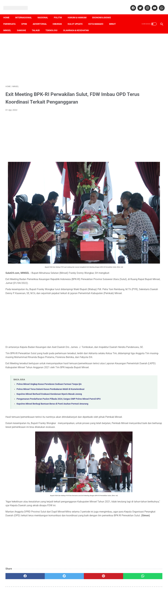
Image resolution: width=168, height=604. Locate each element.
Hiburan (59, 19)
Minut (114, 19)
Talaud (38, 25)
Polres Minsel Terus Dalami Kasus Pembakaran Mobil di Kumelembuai (50, 374)
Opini (26, 19)
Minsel (9, 25)
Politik (60, 12)
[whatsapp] (159, 4)
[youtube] (152, 4)
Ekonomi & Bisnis (103, 12)
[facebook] (130, 4)
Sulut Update (77, 19)
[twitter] (138, 4)
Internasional (25, 12)
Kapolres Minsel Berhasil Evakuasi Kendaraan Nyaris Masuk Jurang (49, 379)
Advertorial (42, 19)
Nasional (45, 12)
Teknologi (54, 25)
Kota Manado (98, 19)
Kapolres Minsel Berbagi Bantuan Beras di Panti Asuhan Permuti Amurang (52, 389)
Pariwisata (11, 19)
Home (8, 12)
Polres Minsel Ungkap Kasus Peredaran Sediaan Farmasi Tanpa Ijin (49, 369)
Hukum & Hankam (79, 12)
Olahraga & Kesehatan (78, 25)
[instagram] (145, 4)
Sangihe (23, 25)
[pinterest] (71, 577)
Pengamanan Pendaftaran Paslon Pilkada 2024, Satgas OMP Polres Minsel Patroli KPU (59, 384)
